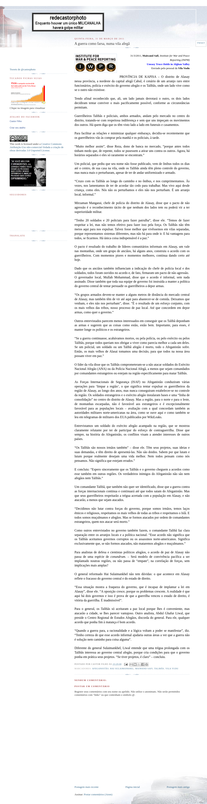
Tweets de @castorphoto (23, 69)
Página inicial (133, 786)
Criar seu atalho (17, 127)
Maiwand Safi (144, 668)
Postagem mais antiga (178, 786)
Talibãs (159, 668)
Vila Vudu (172, 668)
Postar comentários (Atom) (98, 794)
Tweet (201, 43)
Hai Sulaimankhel (122, 668)
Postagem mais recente (86, 786)
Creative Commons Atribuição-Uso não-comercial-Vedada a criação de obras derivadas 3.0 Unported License (36, 147)
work (17, 143)
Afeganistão (100, 668)
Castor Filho (16, 121)
